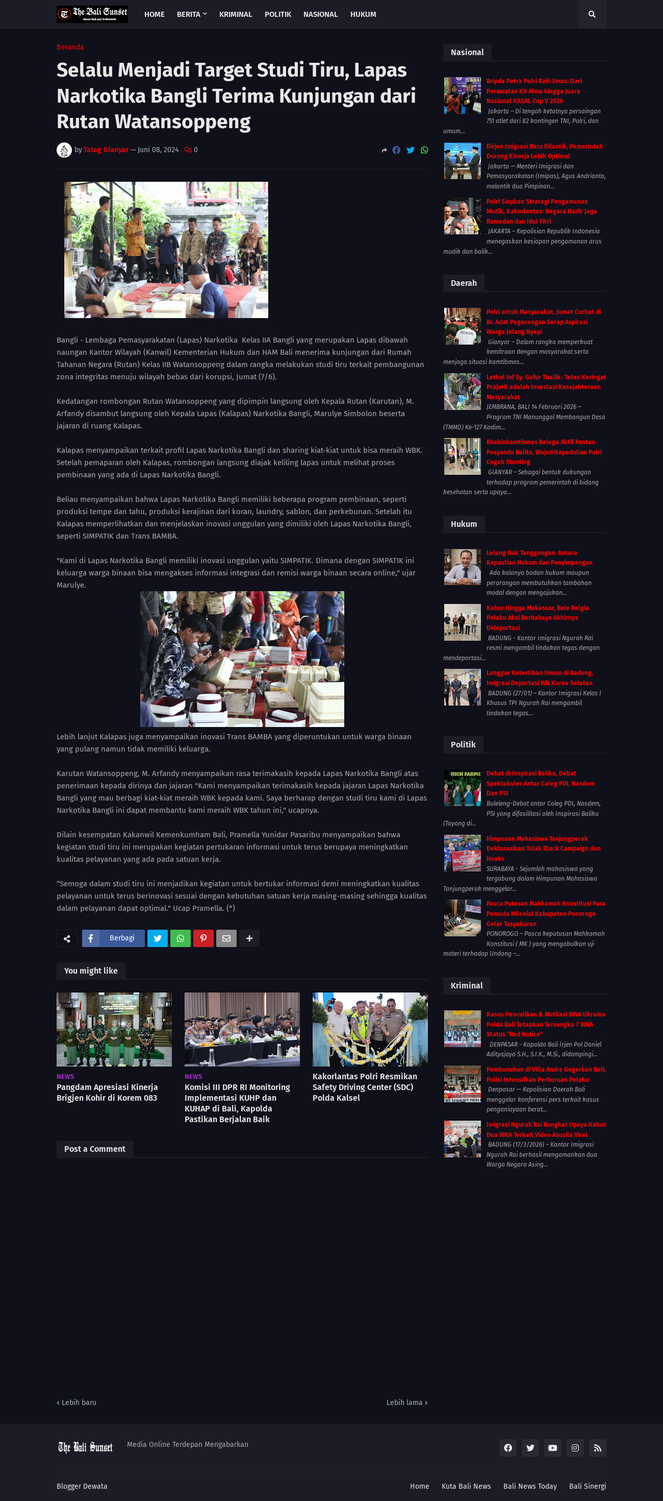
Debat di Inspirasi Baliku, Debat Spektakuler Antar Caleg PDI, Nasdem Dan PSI (541, 783)
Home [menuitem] (154, 14)
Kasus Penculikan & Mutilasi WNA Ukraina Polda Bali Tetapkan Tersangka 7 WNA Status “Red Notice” (546, 1024)
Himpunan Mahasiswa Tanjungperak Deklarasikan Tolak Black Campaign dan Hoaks (544, 848)
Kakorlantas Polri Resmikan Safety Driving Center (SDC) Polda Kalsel (365, 1087)
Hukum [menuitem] (363, 14)
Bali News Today (530, 1486)
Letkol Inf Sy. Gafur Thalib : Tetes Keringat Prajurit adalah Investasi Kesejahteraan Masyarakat (546, 387)
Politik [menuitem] (278, 14)
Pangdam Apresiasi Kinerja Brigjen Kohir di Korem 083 (107, 1092)
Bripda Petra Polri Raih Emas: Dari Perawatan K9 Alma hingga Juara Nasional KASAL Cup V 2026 (534, 91)
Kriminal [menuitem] (235, 14)
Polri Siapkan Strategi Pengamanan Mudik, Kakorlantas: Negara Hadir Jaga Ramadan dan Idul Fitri (542, 211)
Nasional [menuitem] (320, 14)
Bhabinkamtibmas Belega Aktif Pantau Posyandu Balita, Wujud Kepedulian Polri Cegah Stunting (544, 452)
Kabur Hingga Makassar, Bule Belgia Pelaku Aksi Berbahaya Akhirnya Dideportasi (538, 618)
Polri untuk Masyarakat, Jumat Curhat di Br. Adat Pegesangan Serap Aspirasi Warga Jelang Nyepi (544, 321)
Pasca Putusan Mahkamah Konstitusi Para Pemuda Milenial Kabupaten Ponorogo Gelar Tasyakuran (546, 913)
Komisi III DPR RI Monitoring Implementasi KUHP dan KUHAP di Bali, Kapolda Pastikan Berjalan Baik (237, 1103)
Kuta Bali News (466, 1486)
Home (419, 1486)
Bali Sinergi (587, 1486)
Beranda (70, 47)
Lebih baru (79, 1402)
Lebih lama (405, 1402)
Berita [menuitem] (188, 14)
